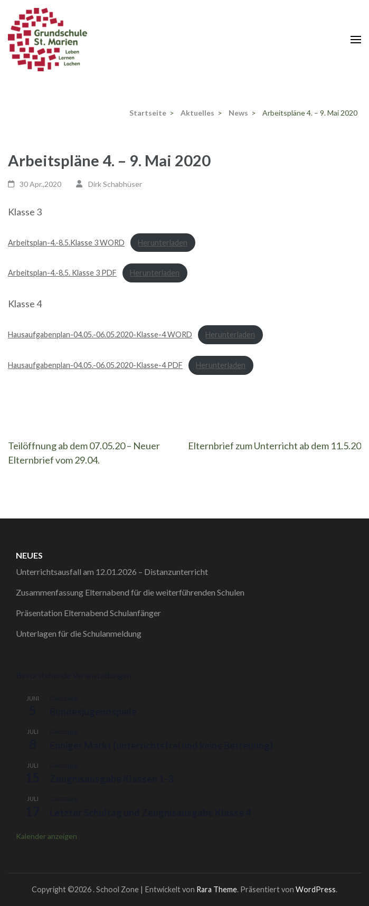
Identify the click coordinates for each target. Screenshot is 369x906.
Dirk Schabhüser (115, 184)
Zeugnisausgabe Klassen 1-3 (111, 779)
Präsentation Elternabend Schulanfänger (88, 613)
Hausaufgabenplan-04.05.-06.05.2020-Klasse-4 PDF (95, 365)
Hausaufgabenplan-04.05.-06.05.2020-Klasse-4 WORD (100, 334)
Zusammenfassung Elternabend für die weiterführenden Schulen (130, 592)
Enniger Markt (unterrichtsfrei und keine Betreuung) (161, 745)
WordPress (316, 889)
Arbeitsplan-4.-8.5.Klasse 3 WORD (66, 242)
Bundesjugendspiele (93, 712)
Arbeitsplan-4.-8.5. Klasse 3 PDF (62, 272)
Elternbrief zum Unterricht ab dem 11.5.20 (274, 445)
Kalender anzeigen (46, 836)
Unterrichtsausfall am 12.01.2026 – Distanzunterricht (112, 572)
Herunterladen (162, 242)
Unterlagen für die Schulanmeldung (78, 633)
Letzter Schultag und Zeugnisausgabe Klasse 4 (150, 812)
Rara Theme (216, 889)
